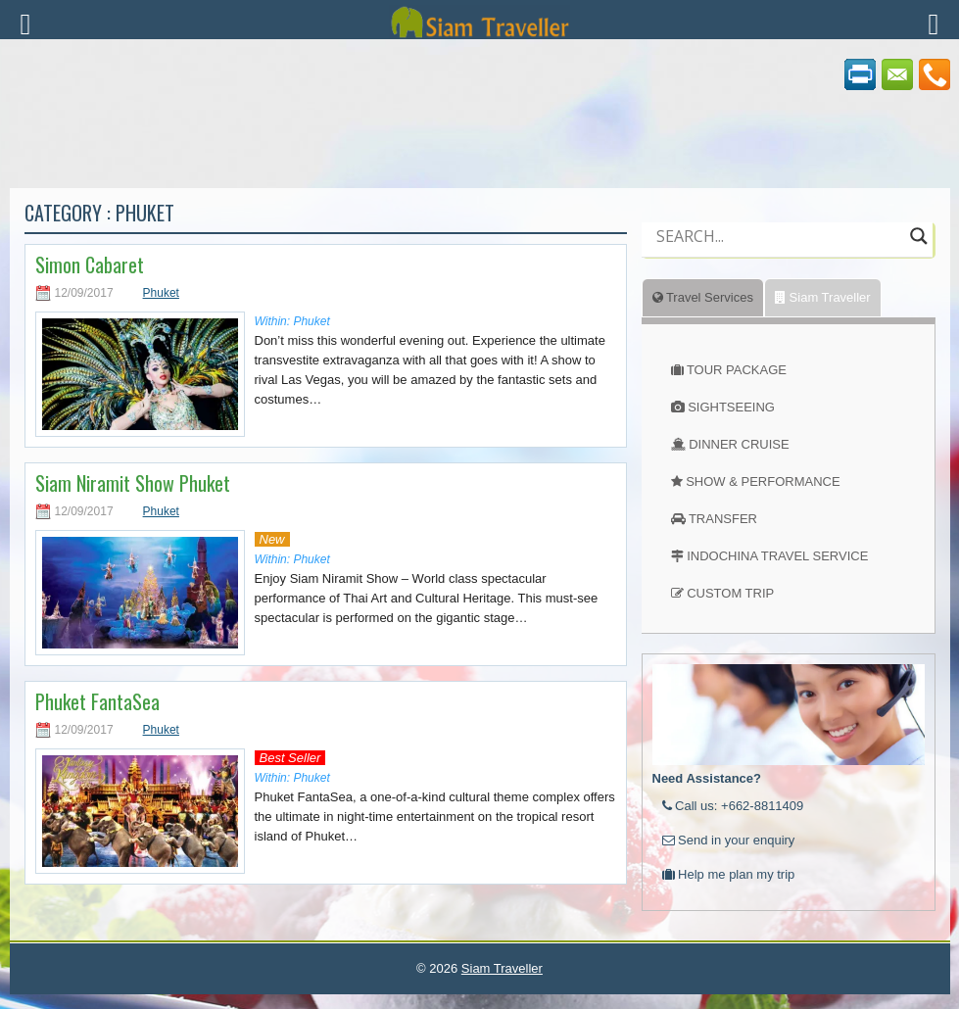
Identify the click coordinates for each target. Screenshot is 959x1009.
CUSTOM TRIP (730, 593)
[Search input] (778, 236)
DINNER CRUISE (739, 444)
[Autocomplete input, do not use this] (778, 252)
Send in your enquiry (728, 840)
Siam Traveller (823, 297)
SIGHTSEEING (731, 407)
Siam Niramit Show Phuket (132, 483)
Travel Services (702, 297)
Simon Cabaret (89, 264)
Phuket (161, 293)
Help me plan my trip (728, 874)
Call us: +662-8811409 (733, 805)
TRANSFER (723, 518)
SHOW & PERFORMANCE (762, 481)
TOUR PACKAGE (737, 369)
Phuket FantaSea (97, 701)
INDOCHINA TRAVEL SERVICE (777, 556)
